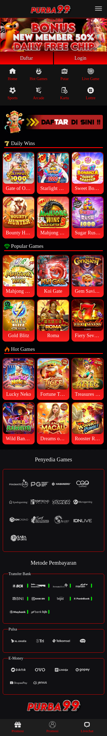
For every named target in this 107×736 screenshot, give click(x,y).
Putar (65, 74)
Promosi (18, 727)
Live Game (90, 74)
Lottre (90, 93)
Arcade (38, 93)
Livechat (87, 727)
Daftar (26, 58)
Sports (12, 93)
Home (12, 74)
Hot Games (38, 74)
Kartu (64, 93)
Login (81, 58)
